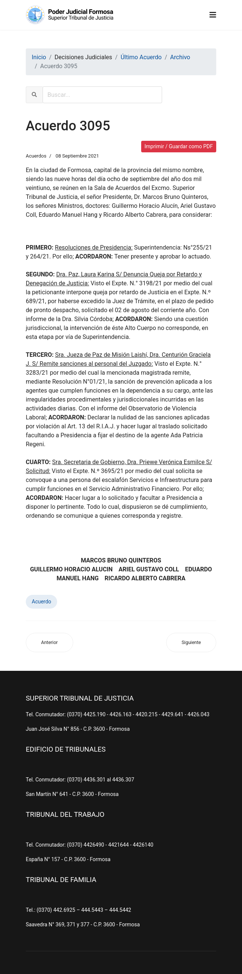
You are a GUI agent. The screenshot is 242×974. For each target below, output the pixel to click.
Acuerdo (41, 602)
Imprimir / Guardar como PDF (179, 146)
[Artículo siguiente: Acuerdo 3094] (191, 643)
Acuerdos (36, 156)
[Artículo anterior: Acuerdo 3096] (49, 643)
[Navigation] (213, 15)
